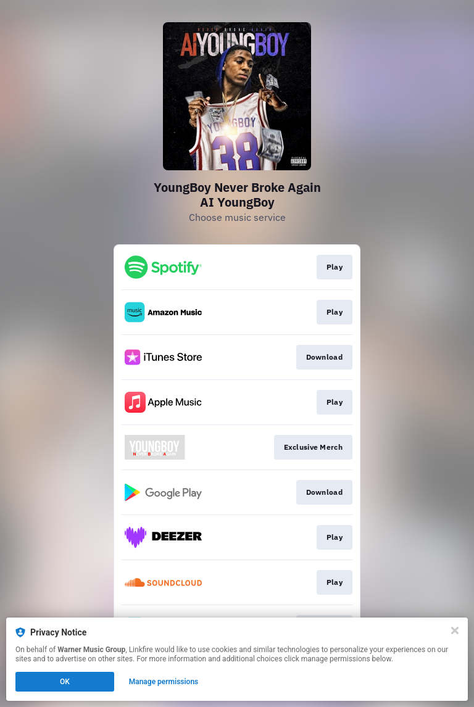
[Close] (455, 630)
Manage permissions (164, 681)
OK (65, 681)
